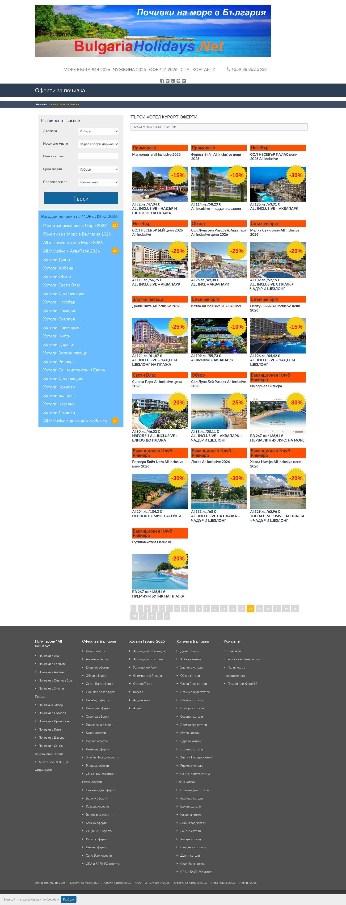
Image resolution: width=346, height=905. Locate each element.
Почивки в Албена (51, 672)
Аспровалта (141, 700)
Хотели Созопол (59, 318)
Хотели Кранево (59, 386)
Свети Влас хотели (193, 684)
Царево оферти (97, 741)
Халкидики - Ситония (148, 659)
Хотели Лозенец (59, 412)
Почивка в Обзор (51, 705)
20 (134, 616)
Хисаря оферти (96, 839)
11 (223, 608)
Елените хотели (191, 667)
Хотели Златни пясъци (65, 352)
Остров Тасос (142, 684)
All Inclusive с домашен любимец (81, 420)
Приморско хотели (193, 725)
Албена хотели (191, 659)
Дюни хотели (189, 651)
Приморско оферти (99, 725)
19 (295, 608)
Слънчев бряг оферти (101, 692)
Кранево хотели (191, 798)
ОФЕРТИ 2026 (163, 69)
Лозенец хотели (191, 749)
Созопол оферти (97, 716)
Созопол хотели (191, 716)
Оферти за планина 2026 (190, 882)
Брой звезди (52, 169)
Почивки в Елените (52, 664)
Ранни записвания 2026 (50, 882)
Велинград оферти (99, 815)
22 (152, 616)
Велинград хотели (193, 823)
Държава (50, 131)
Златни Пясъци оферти (102, 757)
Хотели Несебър (59, 301)
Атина (137, 708)
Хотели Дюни (56, 259)
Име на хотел (53, 156)
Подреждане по (55, 182)
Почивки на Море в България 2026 (77, 233)
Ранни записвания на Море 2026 (81, 225)
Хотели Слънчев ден (63, 378)
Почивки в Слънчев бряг (56, 680)
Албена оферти (97, 659)
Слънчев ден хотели (194, 790)
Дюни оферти (95, 651)
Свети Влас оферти (99, 684)
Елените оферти (97, 667)
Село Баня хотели (193, 864)
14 (250, 608)
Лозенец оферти (97, 749)
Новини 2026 (248, 882)
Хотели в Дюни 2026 (117, 882)
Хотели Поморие (59, 310)
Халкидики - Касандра (149, 651)
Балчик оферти (96, 798)
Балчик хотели (190, 806)
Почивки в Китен (51, 729)
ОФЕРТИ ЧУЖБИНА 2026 (152, 882)
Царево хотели (190, 741)
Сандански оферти (99, 831)
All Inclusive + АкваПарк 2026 (81, 250)
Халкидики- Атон (145, 667)
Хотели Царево (58, 344)
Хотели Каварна (58, 403)
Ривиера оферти (97, 765)
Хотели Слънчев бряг (64, 293)
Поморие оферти (98, 708)
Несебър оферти (98, 700)
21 (143, 616)
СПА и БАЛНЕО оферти (103, 864)
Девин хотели (190, 855)
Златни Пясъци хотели (196, 757)
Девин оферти (96, 847)
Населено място (55, 143)
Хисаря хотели (190, 839)
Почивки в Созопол (52, 713)
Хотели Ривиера (59, 361)
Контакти (203, 69)
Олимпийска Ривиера (148, 676)
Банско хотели (190, 831)
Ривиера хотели (191, 765)
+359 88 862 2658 (247, 69)
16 (268, 608)
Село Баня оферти (99, 855)
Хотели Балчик (57, 395)
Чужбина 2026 (129, 69)
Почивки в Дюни (50, 656)
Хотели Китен (56, 335)
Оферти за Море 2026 (84, 882)
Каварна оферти (97, 806)
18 (286, 608)
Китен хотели (189, 733)
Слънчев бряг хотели (195, 692)
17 (277, 608)
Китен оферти (96, 733)
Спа (185, 69)
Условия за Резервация (244, 659)
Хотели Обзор (57, 276)
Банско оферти (96, 823)
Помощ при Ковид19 (242, 684)
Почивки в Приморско (54, 721)
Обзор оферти (96, 676)
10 (214, 608)
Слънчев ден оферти (100, 790)
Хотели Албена (58, 267)
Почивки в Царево (51, 737)
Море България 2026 (86, 69)
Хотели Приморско (62, 327)
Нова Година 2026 (223, 882)
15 (259, 608)
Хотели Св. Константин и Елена (74, 369)
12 (232, 608)
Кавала (138, 692)
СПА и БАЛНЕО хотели (196, 872)
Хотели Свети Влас (61, 284)
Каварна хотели (191, 815)
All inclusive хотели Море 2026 (73, 242)
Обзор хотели (190, 676)
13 (241, 608)
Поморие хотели (192, 708)
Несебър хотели (191, 700)
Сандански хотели (193, 847)
